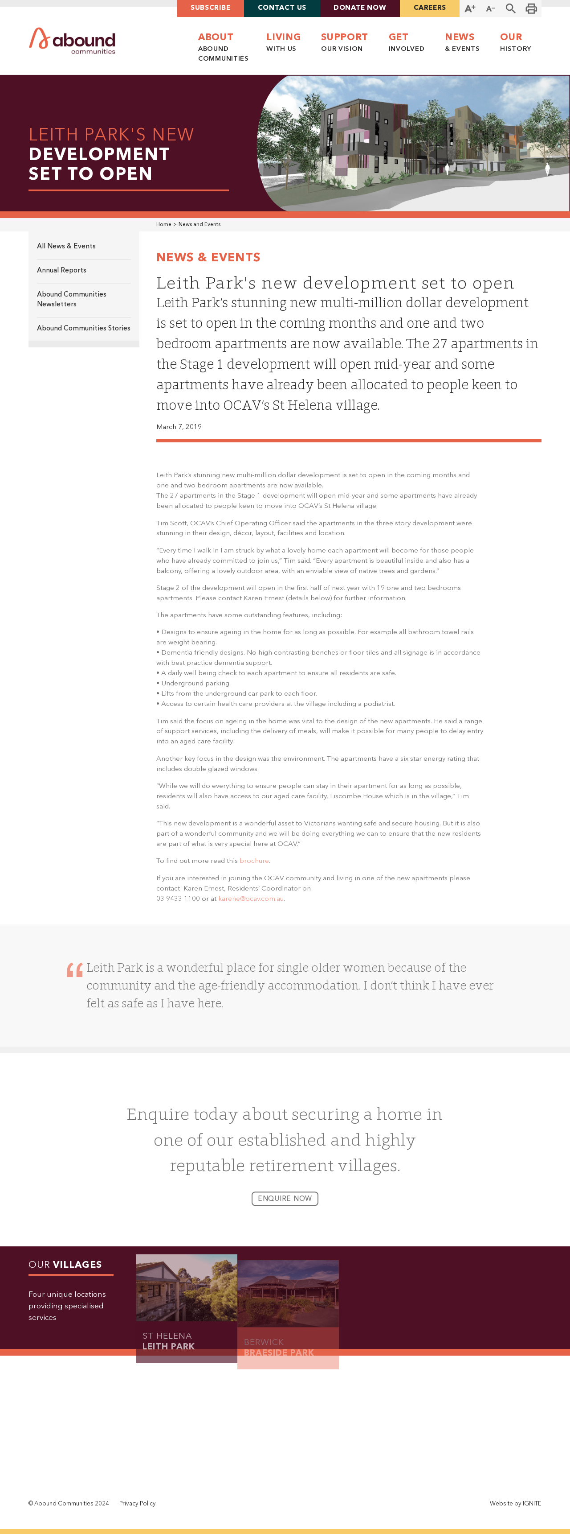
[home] (72, 40)
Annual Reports (61, 270)
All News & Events (66, 246)
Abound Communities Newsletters (71, 300)
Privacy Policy (137, 1504)
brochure (254, 867)
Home (163, 224)
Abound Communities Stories (83, 328)
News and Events (199, 224)
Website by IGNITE (516, 1504)
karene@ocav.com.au (251, 904)
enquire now (285, 1205)
